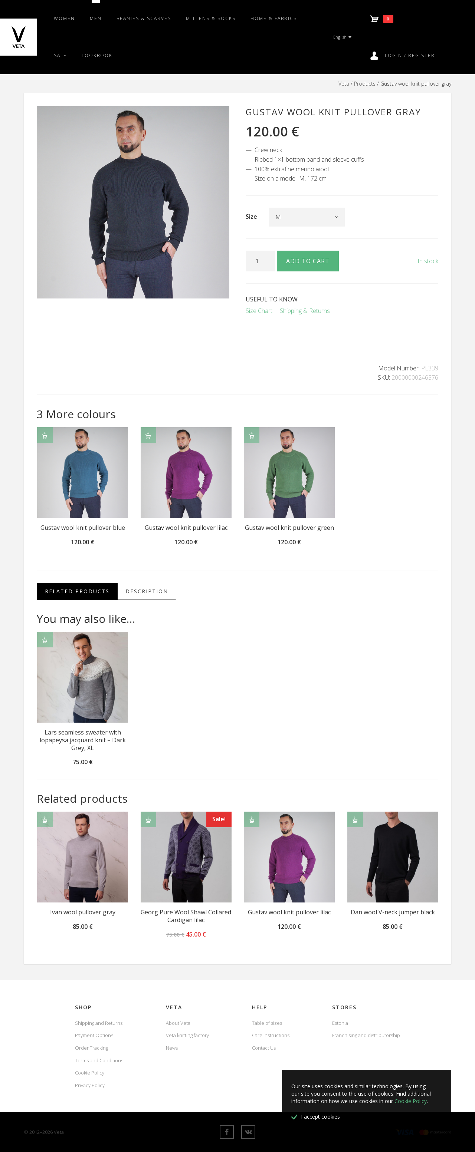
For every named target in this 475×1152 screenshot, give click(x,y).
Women (64, 18)
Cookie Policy (89, 1072)
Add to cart (308, 261)
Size (251, 216)
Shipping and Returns (98, 1023)
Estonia (340, 1023)
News (172, 1047)
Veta (343, 83)
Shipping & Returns (305, 311)
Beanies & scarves (144, 18)
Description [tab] (146, 591)
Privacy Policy (90, 1085)
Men (96, 18)
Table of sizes (267, 1023)
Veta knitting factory (187, 1035)
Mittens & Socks (211, 18)
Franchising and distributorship (366, 1035)
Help (259, 1007)
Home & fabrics (273, 18)
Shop (83, 1007)
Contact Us (264, 1047)
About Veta (178, 1023)
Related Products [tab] (77, 591)
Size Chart (259, 311)
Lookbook (97, 55)
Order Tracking (91, 1047)
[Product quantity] (260, 261)
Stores (344, 1007)
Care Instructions (270, 1035)
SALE (60, 55)
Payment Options (94, 1035)
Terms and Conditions (99, 1060)
